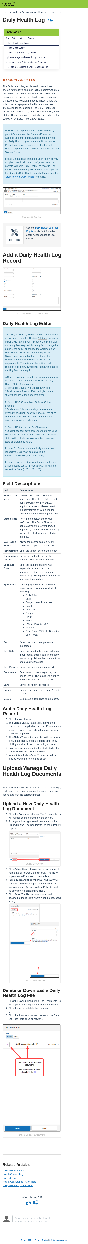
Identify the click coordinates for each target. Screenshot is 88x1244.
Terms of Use (27, 1240)
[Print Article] (51, 20)
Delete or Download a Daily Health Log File (28, 67)
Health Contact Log (13, 1174)
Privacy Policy (41, 1240)
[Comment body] (35, 1218)
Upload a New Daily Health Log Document (27, 62)
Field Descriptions (16, 48)
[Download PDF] (48, 20)
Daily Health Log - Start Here (18, 1185)
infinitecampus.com (58, 1240)
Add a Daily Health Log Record (20, 38)
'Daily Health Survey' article (19, 177)
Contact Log (9, 1178)
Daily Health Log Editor (18, 43)
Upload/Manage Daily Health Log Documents (27, 57)
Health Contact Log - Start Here (19, 1181)
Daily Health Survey (13, 1170)
